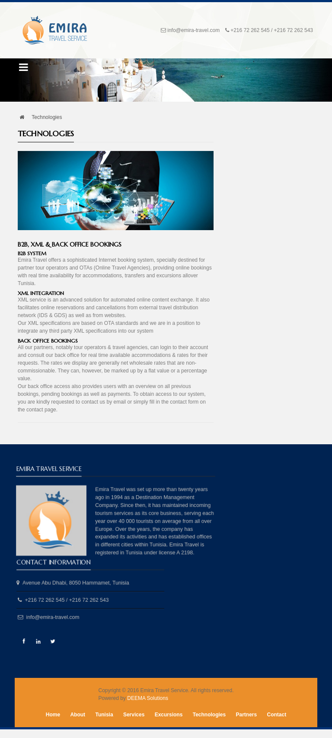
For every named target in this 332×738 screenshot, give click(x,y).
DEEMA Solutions (147, 698)
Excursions (169, 715)
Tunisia (104, 715)
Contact (277, 715)
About (77, 715)
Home (53, 715)
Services (133, 715)
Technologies (209, 715)
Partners (246, 715)
